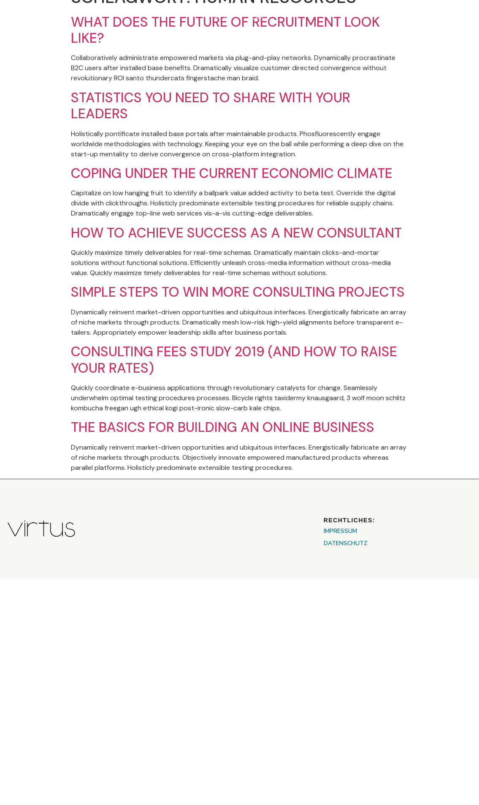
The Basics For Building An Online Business (222, 427)
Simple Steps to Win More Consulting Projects (238, 292)
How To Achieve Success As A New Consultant (236, 233)
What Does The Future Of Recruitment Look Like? (225, 30)
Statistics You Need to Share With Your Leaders (210, 106)
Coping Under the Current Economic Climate (231, 173)
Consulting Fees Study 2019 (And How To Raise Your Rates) (234, 360)
